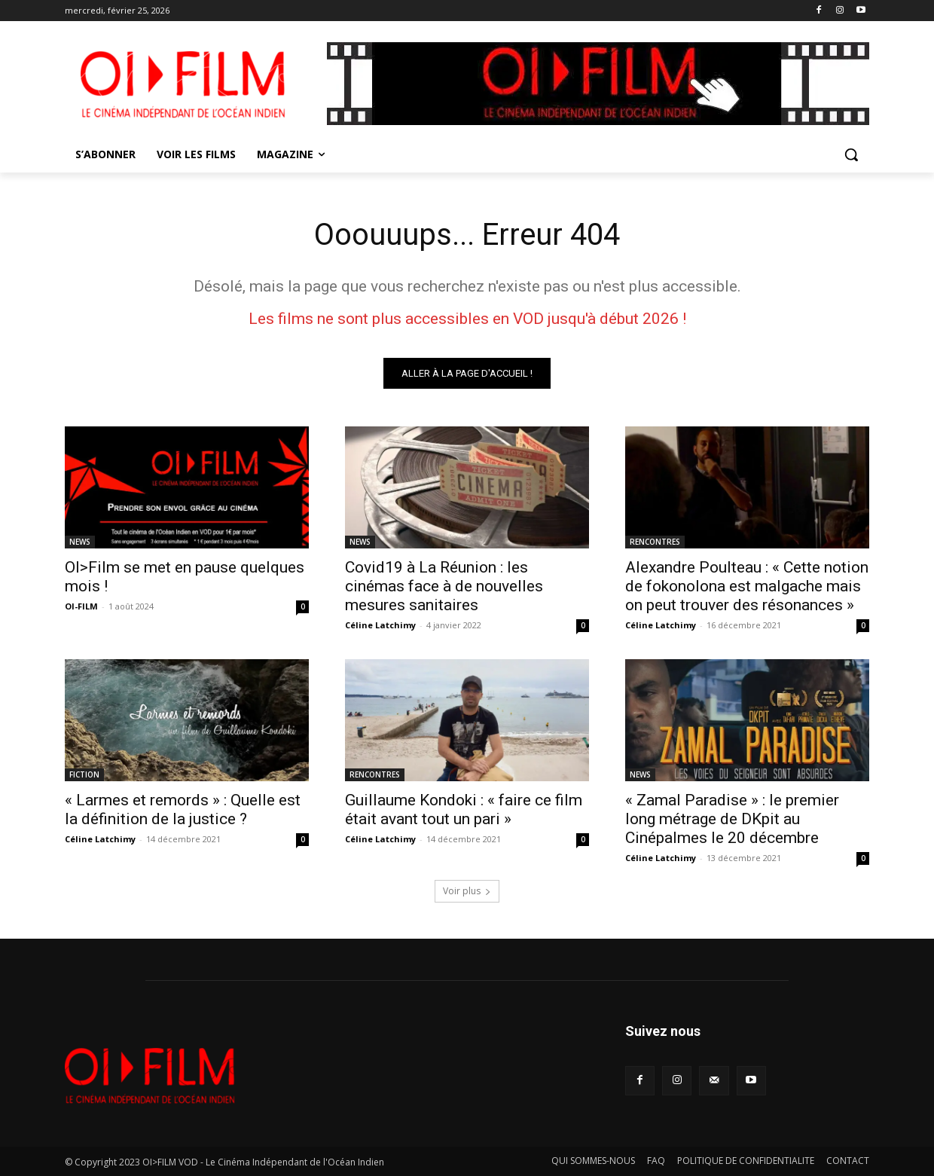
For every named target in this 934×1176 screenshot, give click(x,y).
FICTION (84, 774)
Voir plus (467, 890)
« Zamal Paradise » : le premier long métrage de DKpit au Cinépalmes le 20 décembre (732, 819)
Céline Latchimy (380, 625)
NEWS (79, 541)
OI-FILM (81, 606)
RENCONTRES (655, 541)
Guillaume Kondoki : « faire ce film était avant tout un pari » (463, 809)
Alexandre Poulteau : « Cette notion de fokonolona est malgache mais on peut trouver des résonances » (746, 586)
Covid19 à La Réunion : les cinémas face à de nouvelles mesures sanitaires (444, 586)
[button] (851, 154)
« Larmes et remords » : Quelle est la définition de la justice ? (183, 809)
